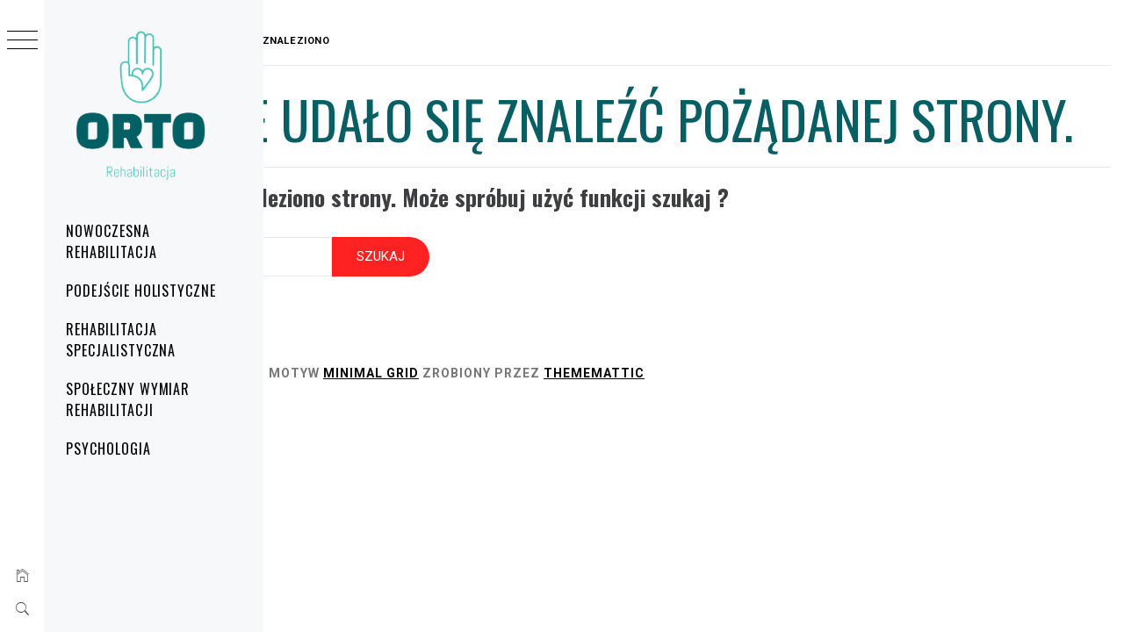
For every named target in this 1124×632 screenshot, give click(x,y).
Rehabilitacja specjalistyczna (121, 340)
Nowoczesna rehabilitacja (111, 241)
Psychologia (108, 448)
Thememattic (766, 427)
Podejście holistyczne (141, 290)
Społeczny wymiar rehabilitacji (128, 399)
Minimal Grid (543, 427)
